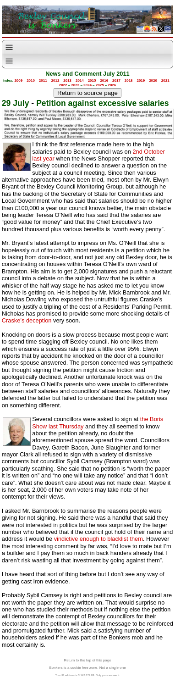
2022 (63, 85)
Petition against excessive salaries (102, 103)
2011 (43, 80)
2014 (80, 80)
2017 (116, 80)
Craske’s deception (27, 320)
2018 (129, 80)
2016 (104, 80)
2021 (165, 80)
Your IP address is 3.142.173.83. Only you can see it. (87, 675)
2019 (141, 80)
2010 (31, 80)
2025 (100, 85)
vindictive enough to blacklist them (98, 538)
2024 (87, 85)
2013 (67, 80)
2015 (92, 80)
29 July (15, 103)
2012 (55, 80)
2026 (112, 85)
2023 (75, 85)
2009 (18, 80)
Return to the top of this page (87, 660)
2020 (153, 80)
